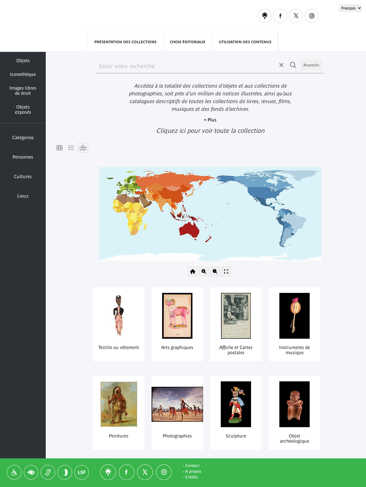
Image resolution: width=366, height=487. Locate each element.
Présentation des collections (125, 42)
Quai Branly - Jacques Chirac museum (100, 16)
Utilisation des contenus (245, 42)
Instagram (312, 16)
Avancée (311, 65)
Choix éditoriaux (187, 42)
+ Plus (210, 119)
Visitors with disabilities (217, 16)
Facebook (280, 16)
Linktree (264, 16)
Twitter (296, 16)
